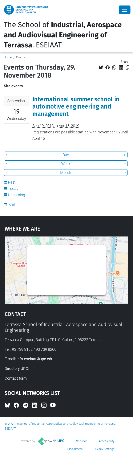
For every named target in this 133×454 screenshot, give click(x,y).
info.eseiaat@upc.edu (35, 359)
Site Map (82, 441)
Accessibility (106, 441)
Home (8, 57)
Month (65, 172)
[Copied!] (127, 67)
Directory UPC (16, 368)
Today (13, 188)
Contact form (16, 378)
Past (12, 182)
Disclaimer (74, 449)
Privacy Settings (103, 449)
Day (66, 155)
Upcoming (16, 195)
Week (65, 163)
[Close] (124, 9)
